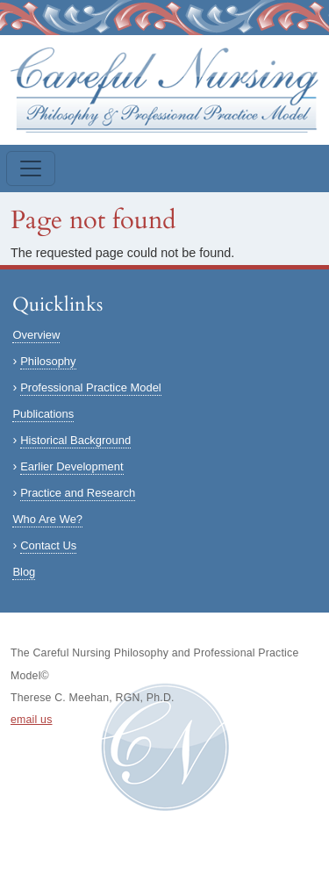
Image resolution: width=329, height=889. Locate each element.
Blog (23, 571)
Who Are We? (47, 519)
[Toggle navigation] (30, 168)
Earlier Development (71, 466)
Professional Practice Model (90, 387)
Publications (43, 413)
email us (32, 719)
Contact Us (48, 545)
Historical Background (75, 440)
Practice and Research (77, 492)
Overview (36, 334)
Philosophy (47, 361)
